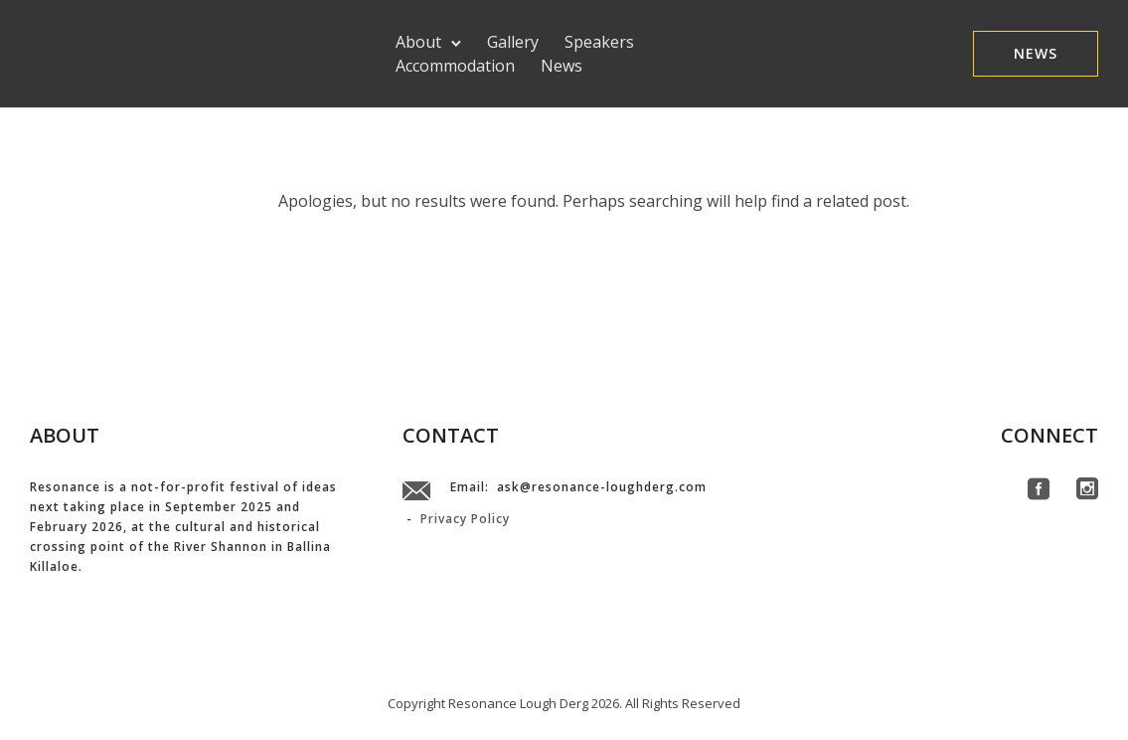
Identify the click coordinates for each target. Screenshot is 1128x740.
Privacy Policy (465, 518)
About (418, 42)
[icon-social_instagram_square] (1087, 489)
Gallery (513, 42)
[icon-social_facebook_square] (1044, 489)
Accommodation (455, 66)
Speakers (599, 42)
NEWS (1035, 53)
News (561, 66)
